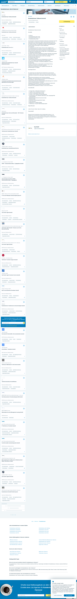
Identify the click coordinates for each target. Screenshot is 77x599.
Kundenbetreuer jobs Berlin (35, 532)
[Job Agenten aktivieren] (24, 326)
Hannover (36, 521)
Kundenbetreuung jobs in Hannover (7, 542)
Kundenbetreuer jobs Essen (35, 531)
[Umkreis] (49, 2)
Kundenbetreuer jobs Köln (5, 532)
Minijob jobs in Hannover (34, 551)
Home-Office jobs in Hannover (6, 551)
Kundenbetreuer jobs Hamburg (35, 528)
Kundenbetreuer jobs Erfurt (35, 529)
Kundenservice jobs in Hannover (36, 542)
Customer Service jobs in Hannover (7, 541)
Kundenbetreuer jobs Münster (6, 529)
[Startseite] (4, 2)
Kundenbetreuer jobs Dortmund (6, 531)
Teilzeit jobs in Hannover (34, 553)
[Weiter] (15, 511)
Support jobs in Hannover (34, 544)
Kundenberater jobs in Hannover (36, 541)
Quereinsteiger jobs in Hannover (7, 553)
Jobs (32, 521)
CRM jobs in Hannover (5, 539)
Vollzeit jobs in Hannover (5, 554)
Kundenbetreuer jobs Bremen (6, 528)
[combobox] (16, 2)
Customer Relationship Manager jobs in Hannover (39, 539)
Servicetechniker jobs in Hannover (7, 544)
